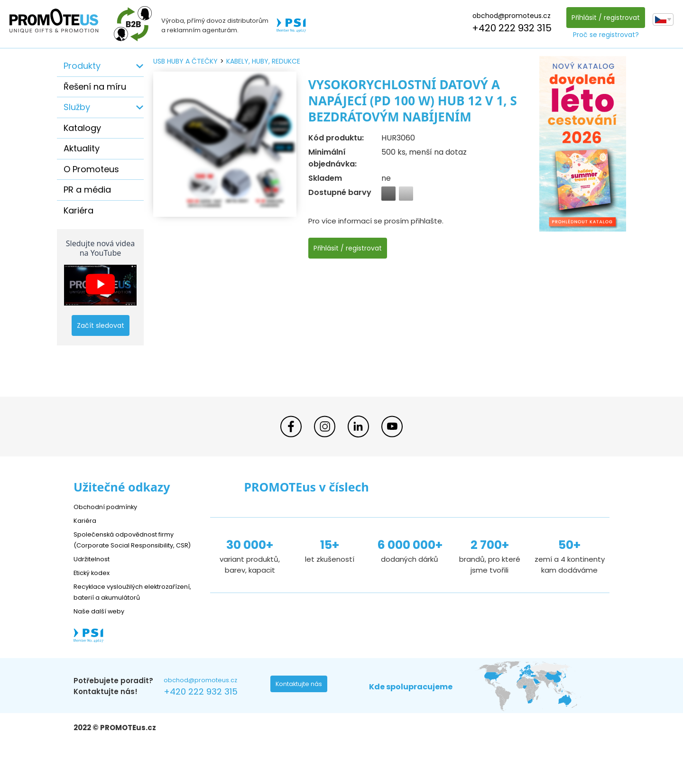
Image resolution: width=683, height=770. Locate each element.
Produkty (82, 66)
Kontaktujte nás (302, 708)
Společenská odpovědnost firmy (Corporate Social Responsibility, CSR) (131, 545)
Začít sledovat (100, 325)
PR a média (87, 189)
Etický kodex (95, 583)
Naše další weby (102, 633)
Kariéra (78, 210)
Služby (77, 107)
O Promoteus (91, 169)
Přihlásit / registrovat (603, 17)
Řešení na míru (95, 87)
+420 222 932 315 (509, 28)
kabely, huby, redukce (263, 61)
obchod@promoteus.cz (509, 15)
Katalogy (82, 128)
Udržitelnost (95, 570)
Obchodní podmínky (109, 506)
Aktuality (82, 148)
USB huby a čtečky (185, 61)
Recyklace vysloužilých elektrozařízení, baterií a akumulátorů (116, 608)
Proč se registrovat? (604, 34)
